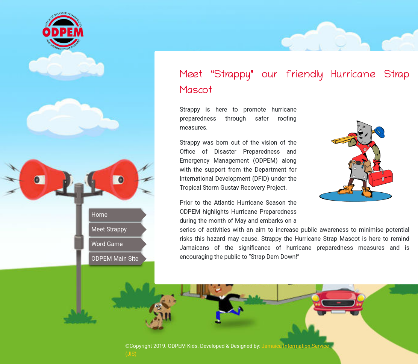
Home (99, 214)
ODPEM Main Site (114, 258)
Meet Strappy (109, 229)
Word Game (107, 244)
